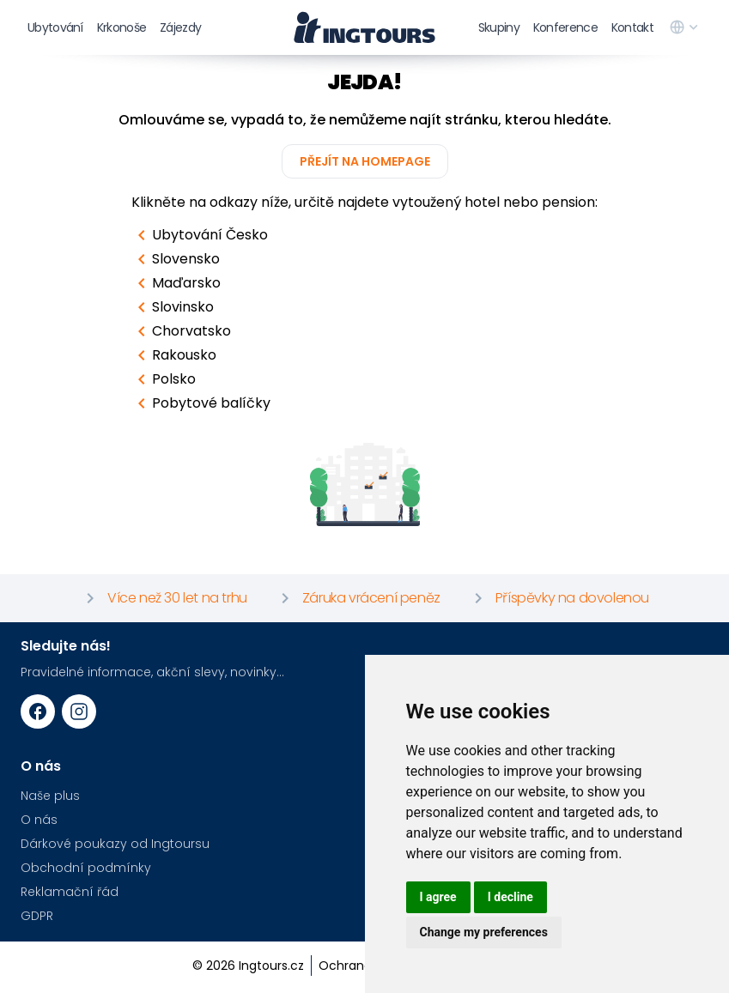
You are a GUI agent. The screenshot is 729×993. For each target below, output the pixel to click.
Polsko (163, 379)
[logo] (364, 27)
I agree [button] (438, 897)
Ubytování (55, 27)
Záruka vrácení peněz (357, 598)
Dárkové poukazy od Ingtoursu (115, 843)
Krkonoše (121, 27)
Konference (565, 27)
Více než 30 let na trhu (163, 598)
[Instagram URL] (79, 711)
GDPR (37, 915)
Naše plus (50, 795)
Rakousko (173, 355)
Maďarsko (176, 283)
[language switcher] (685, 27)
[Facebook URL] (38, 711)
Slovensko (175, 259)
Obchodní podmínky (86, 867)
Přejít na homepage (365, 161)
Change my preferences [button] (484, 932)
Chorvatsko (181, 331)
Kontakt (632, 27)
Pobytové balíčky (200, 403)
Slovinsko (172, 307)
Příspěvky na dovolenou (558, 598)
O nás (39, 819)
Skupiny (498, 27)
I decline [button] (510, 897)
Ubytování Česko (199, 235)
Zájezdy (180, 27)
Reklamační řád (69, 891)
